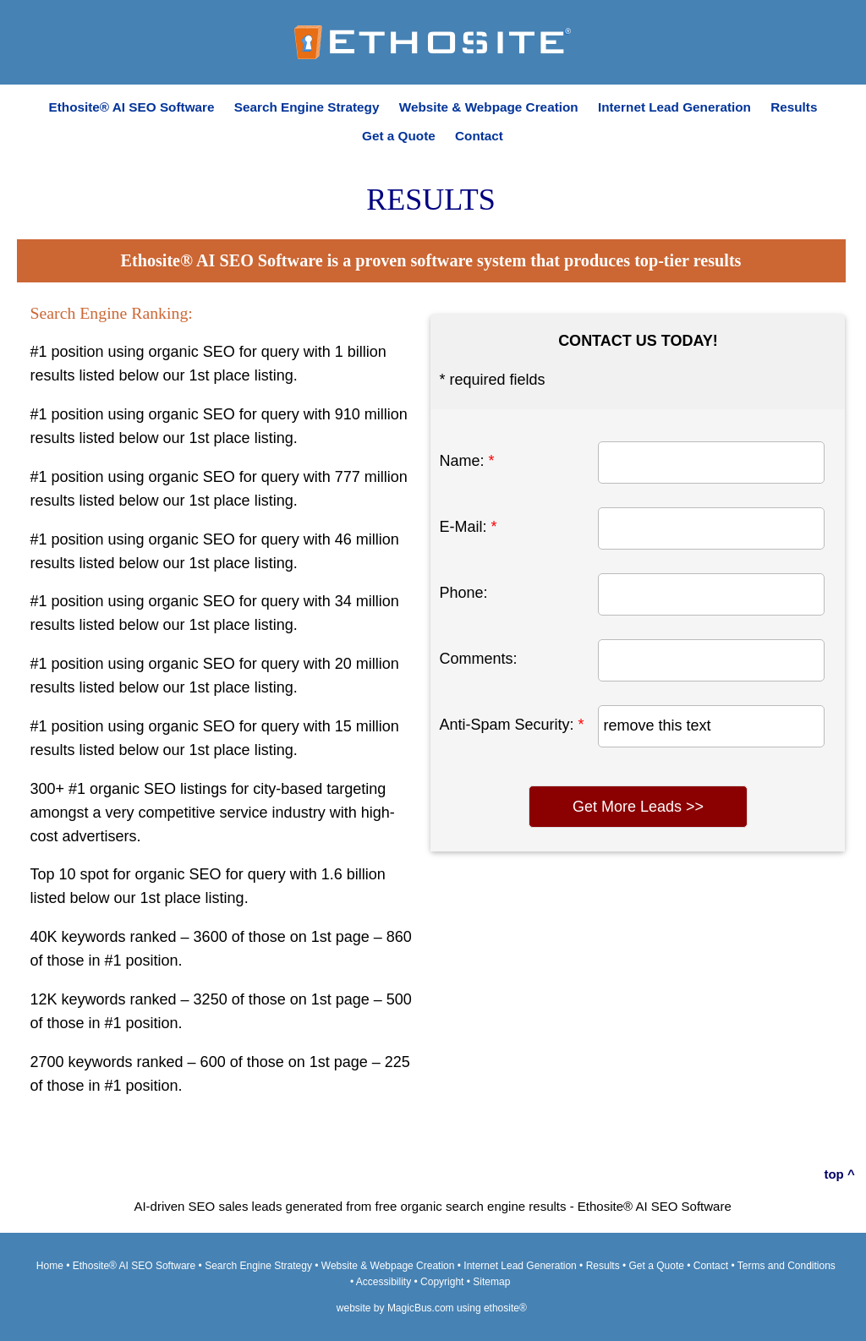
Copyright (441, 1282)
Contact (479, 136)
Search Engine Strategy (307, 107)
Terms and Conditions (786, 1266)
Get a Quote (399, 136)
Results (793, 107)
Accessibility (383, 1282)
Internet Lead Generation (674, 107)
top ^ (839, 1174)
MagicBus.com (420, 1308)
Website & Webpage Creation (488, 107)
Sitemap (491, 1282)
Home (49, 1266)
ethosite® (505, 1308)
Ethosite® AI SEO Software (132, 107)
